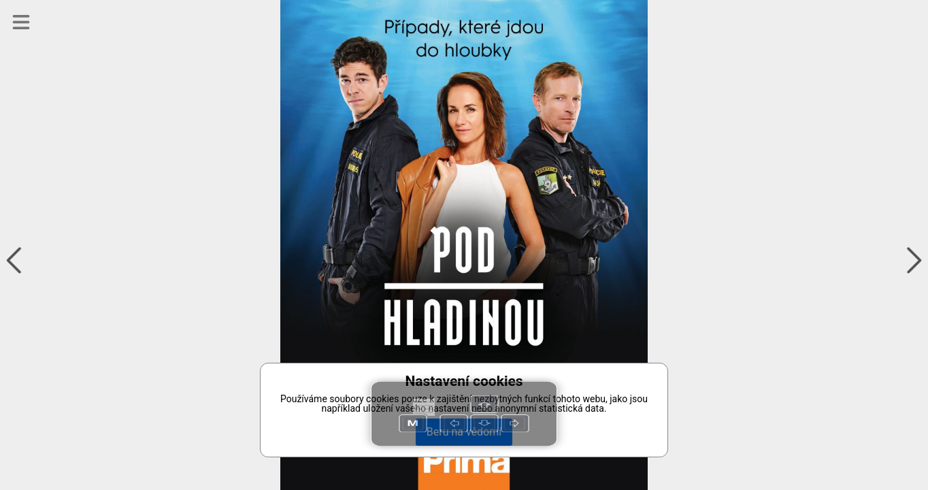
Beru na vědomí (464, 431)
